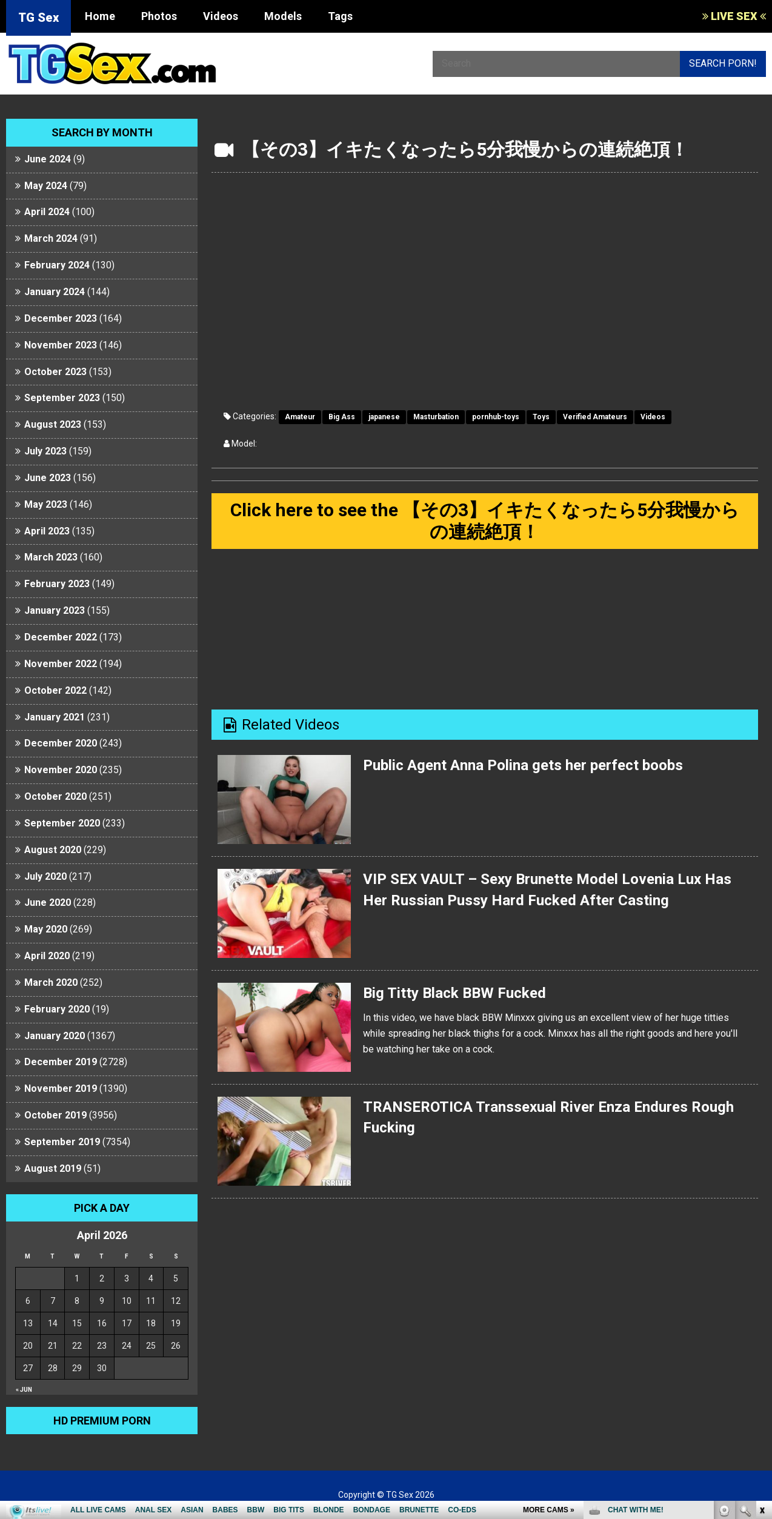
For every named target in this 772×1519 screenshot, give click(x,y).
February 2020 (57, 1009)
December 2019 (60, 1062)
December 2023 (60, 318)
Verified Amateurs (595, 417)
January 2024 (54, 291)
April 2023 (47, 531)
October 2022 (55, 690)
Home (100, 16)
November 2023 (60, 345)
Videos (220, 16)
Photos (159, 16)
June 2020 (47, 902)
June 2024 (47, 159)
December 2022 (60, 637)
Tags (340, 16)
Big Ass (341, 417)
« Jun (24, 1389)
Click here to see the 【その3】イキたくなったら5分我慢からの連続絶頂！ (484, 520)
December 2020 (60, 743)
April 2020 (47, 956)
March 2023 (51, 557)
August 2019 (52, 1168)
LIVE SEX (734, 16)
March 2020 (51, 982)
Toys (541, 417)
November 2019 (60, 1088)
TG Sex (38, 17)
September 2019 (62, 1142)
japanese (384, 417)
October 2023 (55, 371)
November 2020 (60, 770)
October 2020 (55, 796)
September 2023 (62, 398)
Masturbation (436, 417)
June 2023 (47, 478)
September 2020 (62, 823)
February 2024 (57, 265)
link (761, 1329)
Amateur (300, 417)
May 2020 (45, 929)
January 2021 (54, 717)
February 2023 (57, 584)
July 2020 (45, 876)
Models (283, 16)
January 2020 (54, 1036)
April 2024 (47, 212)
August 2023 (52, 424)
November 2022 (60, 664)
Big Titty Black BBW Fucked (454, 993)
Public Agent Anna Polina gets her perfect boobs (523, 765)
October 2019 (55, 1115)
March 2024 (51, 238)
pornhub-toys (495, 417)
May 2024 (45, 185)
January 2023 (54, 610)
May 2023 (45, 504)
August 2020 (52, 850)
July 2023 (45, 451)
